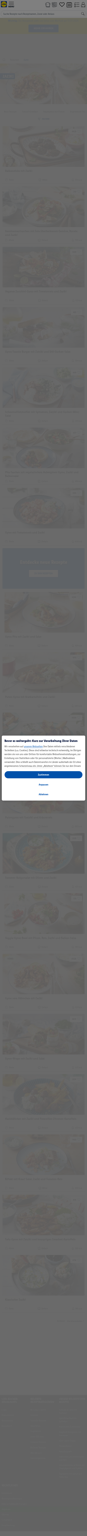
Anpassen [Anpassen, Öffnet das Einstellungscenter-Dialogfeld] (43, 784)
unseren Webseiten (33, 746)
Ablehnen (43, 794)
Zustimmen (43, 774)
